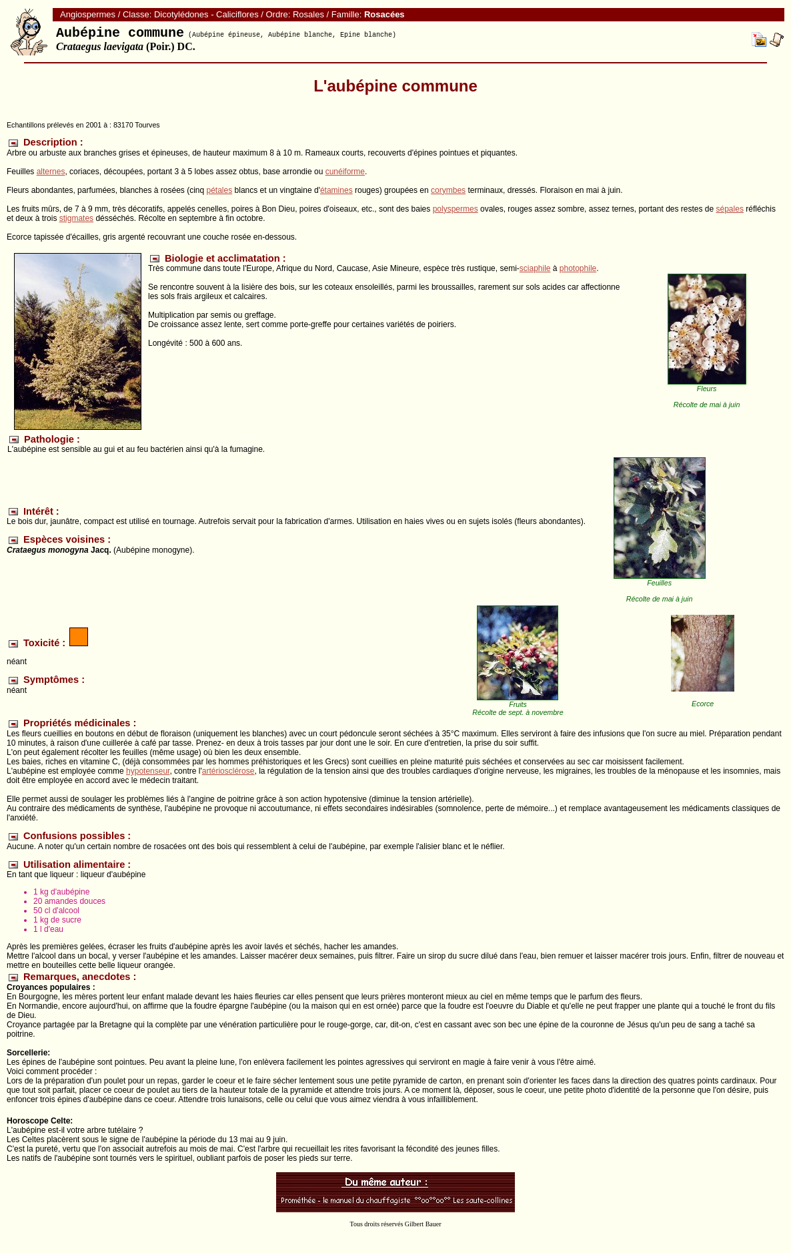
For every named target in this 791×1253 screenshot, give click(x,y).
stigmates (76, 218)
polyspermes (455, 209)
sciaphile (535, 268)
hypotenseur (147, 771)
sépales (730, 209)
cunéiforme (345, 171)
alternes (51, 171)
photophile (578, 268)
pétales (220, 190)
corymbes (448, 190)
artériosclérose (228, 771)
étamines (336, 190)
